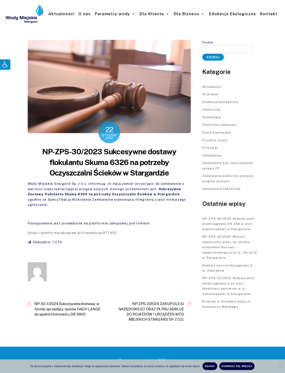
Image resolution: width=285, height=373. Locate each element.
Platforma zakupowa (219, 124)
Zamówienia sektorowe (221, 188)
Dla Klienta (154, 14)
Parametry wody (115, 14)
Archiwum (210, 94)
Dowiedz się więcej (237, 366)
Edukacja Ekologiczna (232, 13)
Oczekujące (211, 117)
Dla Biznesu (189, 14)
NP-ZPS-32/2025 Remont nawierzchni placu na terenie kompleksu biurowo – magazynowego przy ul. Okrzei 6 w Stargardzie (229, 247)
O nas (84, 13)
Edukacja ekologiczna (220, 102)
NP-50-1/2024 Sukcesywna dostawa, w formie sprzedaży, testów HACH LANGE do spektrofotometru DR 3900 (67, 309)
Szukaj (207, 42)
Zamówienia (212, 155)
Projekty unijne (215, 140)
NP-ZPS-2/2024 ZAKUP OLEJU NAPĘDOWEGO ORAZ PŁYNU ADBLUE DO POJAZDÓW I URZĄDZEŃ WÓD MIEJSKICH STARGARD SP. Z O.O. (151, 311)
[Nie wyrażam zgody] (280, 366)
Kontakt (268, 13)
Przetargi (210, 147)
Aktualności (61, 13)
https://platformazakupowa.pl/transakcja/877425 (73, 233)
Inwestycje (211, 109)
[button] (5, 64)
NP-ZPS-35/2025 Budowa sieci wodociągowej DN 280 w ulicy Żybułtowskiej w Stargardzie (228, 224)
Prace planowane (216, 132)
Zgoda (210, 366)
